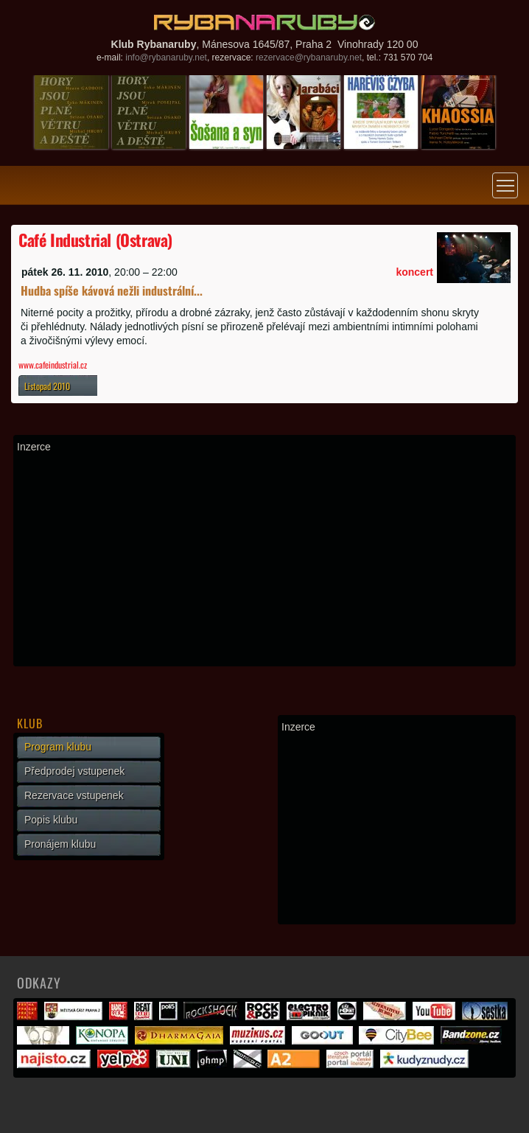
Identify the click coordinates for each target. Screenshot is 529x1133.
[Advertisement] (264, 559)
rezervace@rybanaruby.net (309, 57)
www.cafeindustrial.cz (52, 364)
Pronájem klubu (60, 844)
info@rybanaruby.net (166, 57)
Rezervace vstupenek (74, 795)
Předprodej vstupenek (74, 771)
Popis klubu (50, 820)
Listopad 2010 (47, 386)
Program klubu (57, 747)
